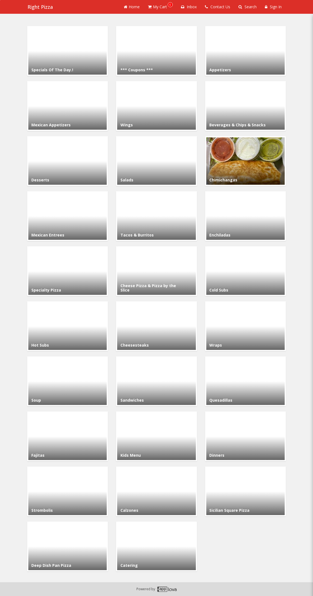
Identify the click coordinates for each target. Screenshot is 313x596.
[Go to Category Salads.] (156, 161)
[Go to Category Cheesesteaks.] (156, 326)
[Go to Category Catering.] (156, 546)
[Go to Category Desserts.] (67, 161)
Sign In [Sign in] (273, 6)
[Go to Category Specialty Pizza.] (67, 271)
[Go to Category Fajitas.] (67, 436)
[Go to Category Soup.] (67, 381)
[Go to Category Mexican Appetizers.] (67, 106)
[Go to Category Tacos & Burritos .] (156, 216)
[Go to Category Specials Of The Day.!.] (67, 51)
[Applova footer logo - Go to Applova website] (167, 589)
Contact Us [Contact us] (217, 6)
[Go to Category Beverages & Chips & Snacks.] (245, 106)
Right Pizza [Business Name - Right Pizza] (40, 7)
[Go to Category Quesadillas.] (245, 381)
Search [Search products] (247, 6)
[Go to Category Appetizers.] (245, 51)
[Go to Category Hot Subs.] (67, 326)
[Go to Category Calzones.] (156, 491)
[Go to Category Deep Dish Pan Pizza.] (67, 546)
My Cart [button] (160, 5)
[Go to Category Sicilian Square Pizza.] (245, 491)
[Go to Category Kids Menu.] (156, 436)
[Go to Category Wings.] (156, 106)
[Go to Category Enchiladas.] (245, 216)
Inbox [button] (189, 6)
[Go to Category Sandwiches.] (156, 381)
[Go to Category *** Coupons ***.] (156, 51)
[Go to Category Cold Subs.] (245, 271)
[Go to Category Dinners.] (245, 436)
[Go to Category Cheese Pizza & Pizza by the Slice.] (156, 271)
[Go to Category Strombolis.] (67, 491)
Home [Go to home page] (132, 6)
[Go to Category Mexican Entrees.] (67, 216)
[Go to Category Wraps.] (245, 326)
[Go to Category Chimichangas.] (245, 161)
